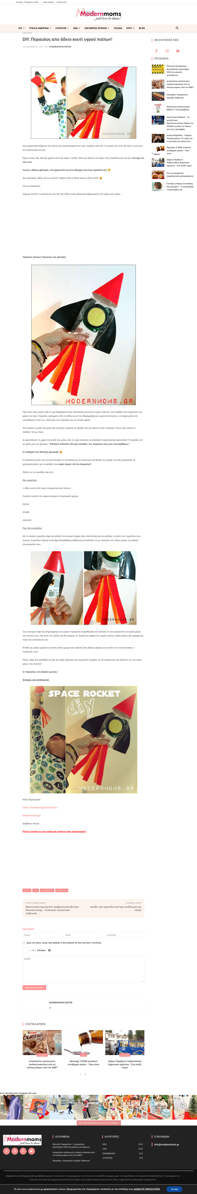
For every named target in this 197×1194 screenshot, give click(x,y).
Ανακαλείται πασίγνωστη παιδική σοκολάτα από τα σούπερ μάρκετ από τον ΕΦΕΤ (42, 1064)
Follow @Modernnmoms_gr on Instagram (99, 1123)
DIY (21, 28)
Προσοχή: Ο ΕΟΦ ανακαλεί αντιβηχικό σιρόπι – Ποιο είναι (83, 1063)
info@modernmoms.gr (166, 1144)
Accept (174, 1189)
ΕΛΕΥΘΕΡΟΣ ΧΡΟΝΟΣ (97, 28)
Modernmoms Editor (60, 47)
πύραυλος (61, 890)
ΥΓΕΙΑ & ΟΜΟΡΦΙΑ (40, 28)
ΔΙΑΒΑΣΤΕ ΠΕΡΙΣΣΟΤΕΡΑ (147, 1189)
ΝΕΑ (76, 28)
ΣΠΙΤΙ (130, 28)
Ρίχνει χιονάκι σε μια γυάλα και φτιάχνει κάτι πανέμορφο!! (54, 831)
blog (27, 890)
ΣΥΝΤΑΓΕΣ (62, 28)
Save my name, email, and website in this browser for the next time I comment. (64, 943)
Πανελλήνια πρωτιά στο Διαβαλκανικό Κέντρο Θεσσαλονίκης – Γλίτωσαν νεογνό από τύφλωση (52, 910)
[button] (177, 28)
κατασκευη (47, 890)
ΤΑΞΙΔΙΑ (118, 28)
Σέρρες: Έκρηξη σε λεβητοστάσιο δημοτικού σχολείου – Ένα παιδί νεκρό (125, 1064)
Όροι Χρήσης (48, 2)
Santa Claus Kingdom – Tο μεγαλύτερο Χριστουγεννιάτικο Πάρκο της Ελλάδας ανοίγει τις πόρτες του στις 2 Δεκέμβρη (180, 123)
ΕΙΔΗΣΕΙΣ (42, 1055)
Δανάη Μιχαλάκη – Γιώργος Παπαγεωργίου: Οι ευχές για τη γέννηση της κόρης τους (179, 138)
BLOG (142, 28)
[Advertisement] (83, 229)
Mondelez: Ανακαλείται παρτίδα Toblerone (71, 1161)
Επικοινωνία (62, 2)
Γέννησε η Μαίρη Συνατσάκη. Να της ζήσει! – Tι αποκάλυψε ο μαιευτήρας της (180, 186)
